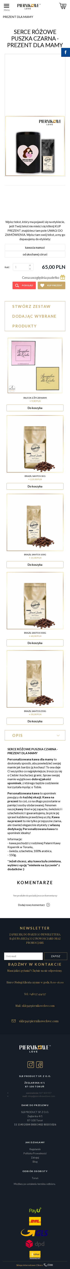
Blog (35, 1161)
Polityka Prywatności (35, 1153)
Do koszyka (35, 408)
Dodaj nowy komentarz (31, 904)
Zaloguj (35, 1157)
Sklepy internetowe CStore (29, 1265)
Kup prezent (55, 285)
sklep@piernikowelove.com (39, 1021)
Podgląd (27, 285)
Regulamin (35, 1149)
